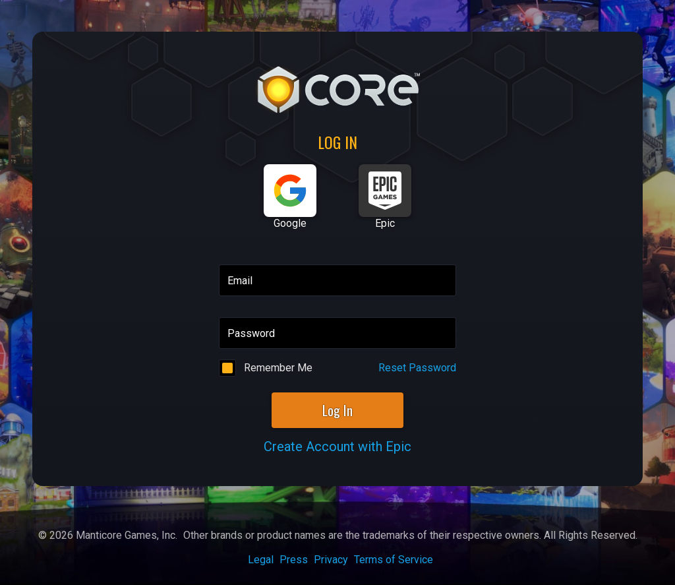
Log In (337, 410)
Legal (261, 559)
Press (293, 559)
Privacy (331, 559)
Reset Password (417, 367)
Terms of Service (393, 559)
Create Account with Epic (337, 446)
